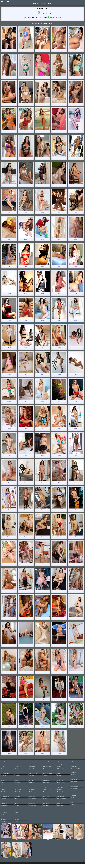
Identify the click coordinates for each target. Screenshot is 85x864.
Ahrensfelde (3, 761)
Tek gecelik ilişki (60, 768)
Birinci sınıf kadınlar (47, 761)
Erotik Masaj (31, 794)
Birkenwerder (4, 771)
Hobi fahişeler (46, 796)
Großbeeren (3, 794)
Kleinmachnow (4, 805)
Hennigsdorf (3, 798)
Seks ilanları (59, 794)
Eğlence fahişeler (46, 771)
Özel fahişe (59, 775)
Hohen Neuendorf (5, 800)
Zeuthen (17, 819)
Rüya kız (31, 780)
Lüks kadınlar (4, 814)
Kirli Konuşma (32, 777)
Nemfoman (59, 766)
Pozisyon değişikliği (75, 768)
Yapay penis (73, 795)
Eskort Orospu (32, 803)
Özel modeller (60, 777)
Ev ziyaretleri (46, 787)
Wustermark (17, 817)
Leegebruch (3, 810)
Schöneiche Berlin (19, 784)
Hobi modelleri (46, 794)
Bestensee (3, 768)
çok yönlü (73, 804)
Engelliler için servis (61, 791)
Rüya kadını (73, 790)
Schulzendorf (18, 787)
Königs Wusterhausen (5, 807)
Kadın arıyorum (74, 777)
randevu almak (74, 786)
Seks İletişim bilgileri (61, 798)
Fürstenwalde (4, 787)
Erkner (2, 782)
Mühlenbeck (3, 821)
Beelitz (2, 764)
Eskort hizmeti (32, 771)
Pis (72, 802)
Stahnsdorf (17, 794)
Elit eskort (31, 784)
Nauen (16, 761)
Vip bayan (73, 806)
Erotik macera (32, 789)
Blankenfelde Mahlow (5, 773)
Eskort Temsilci (32, 798)
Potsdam (17, 773)
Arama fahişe (74, 779)
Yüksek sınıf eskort (47, 789)
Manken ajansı (60, 764)
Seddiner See (18, 791)
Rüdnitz (17, 780)
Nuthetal (17, 766)
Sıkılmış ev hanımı (47, 777)
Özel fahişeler (60, 780)
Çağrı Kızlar (31, 775)
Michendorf (3, 817)
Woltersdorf (17, 814)
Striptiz (72, 774)
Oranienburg (18, 768)
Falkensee (3, 784)
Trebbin (17, 800)
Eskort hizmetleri (32, 805)
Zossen (16, 821)
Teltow (16, 798)
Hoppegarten (4, 803)
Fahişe (58, 784)
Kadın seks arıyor (47, 768)
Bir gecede (73, 793)
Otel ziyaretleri (46, 800)
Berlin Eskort (5, 1)
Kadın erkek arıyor (47, 764)
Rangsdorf (17, 775)
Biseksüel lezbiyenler (33, 773)
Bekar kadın (73, 764)
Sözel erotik (73, 797)
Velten (16, 803)
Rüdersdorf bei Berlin (19, 777)
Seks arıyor (73, 761)
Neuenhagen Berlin (19, 764)
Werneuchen (18, 810)
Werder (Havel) (18, 807)
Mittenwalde (3, 819)
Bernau (2, 766)
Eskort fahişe (32, 800)
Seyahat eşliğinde (61, 787)
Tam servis (45, 775)
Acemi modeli (32, 764)
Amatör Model (32, 761)
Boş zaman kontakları (47, 773)
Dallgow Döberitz (4, 777)
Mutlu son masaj (46, 784)
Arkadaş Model (32, 768)
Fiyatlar (43, 3)
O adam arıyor (60, 805)
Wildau (16, 812)
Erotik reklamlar (32, 787)
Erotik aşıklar (32, 791)
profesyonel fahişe (61, 782)
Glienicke (3, 789)
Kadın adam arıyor (47, 766)
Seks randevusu (60, 796)
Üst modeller (74, 788)
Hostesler (45, 798)
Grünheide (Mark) (5, 796)
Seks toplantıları (60, 800)
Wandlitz (17, 805)
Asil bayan (31, 782)
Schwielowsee (18, 789)
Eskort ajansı (32, 766)
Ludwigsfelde (4, 812)
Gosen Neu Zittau (4, 791)
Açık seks (59, 771)
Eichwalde (3, 780)
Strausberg (17, 796)
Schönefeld (17, 782)
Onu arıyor (59, 803)
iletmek (73, 800)
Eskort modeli (32, 796)
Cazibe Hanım (46, 780)
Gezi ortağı (59, 789)
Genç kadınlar (46, 803)
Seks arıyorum (74, 781)
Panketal (17, 771)
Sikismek (59, 773)
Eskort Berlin (36, 3)
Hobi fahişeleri (46, 791)
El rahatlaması (46, 782)
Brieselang (3, 775)
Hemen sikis (74, 766)
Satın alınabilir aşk (47, 805)
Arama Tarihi (74, 783)
